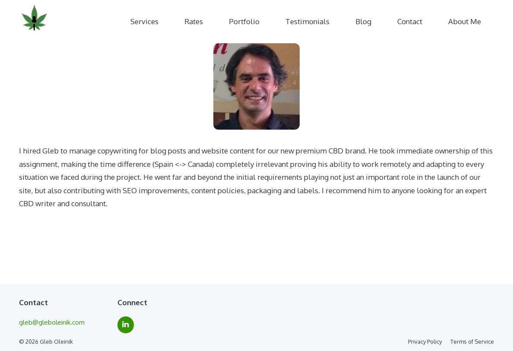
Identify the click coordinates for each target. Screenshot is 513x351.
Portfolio (244, 21)
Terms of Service (472, 341)
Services (144, 21)
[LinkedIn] (125, 324)
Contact (409, 21)
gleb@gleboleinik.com (52, 322)
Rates (193, 21)
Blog (363, 21)
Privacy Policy (425, 341)
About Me (464, 21)
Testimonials (307, 21)
